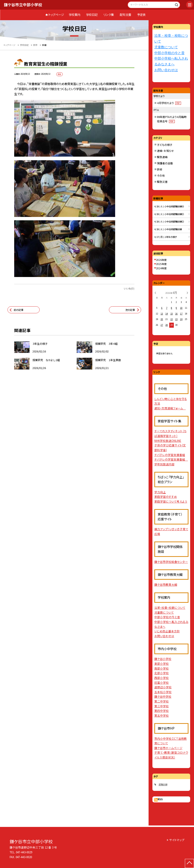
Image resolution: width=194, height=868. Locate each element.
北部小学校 (161, 673)
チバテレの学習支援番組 (169, 455)
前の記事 (18, 310)
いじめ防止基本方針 (167, 631)
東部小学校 (161, 663)
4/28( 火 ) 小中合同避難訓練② (169, 221)
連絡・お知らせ (165, 151)
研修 (159, 169)
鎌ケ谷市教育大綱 (165, 584)
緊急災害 (162, 182)
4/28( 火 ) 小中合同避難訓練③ (169, 214)
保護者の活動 (165, 163)
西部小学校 (161, 678)
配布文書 (125, 14)
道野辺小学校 (163, 687)
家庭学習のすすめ (165, 497)
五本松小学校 (163, 692)
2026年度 (161, 260)
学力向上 (160, 492)
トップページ (56, 14)
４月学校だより (169, 103)
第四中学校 (161, 711)
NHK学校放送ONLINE (167, 441)
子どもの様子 (164, 145)
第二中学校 (161, 701)
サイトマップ (176, 840)
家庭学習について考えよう (170, 501)
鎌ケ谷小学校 (162, 659)
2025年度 (161, 264)
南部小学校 (161, 668)
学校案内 (74, 14)
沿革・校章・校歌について (169, 607)
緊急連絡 (162, 157)
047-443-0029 (24, 852)
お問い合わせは (166, 70)
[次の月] (187, 292)
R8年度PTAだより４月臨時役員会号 (172, 119)
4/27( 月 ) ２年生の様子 (165, 237)
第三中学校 (161, 706)
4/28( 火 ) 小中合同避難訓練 (168, 229)
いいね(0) (129, 288)
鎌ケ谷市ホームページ (168, 748)
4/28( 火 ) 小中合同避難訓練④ (169, 206)
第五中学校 (161, 715)
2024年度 (161, 268)
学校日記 (92, 14)
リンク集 (108, 14)
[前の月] (155, 292)
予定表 (141, 14)
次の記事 (130, 310)
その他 (161, 175)
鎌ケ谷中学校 (162, 696)
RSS (160, 799)
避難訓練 (163, 784)
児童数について (166, 47)
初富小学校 (161, 682)
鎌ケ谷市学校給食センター (171, 562)
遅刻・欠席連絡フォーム (170, 408)
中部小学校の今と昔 (169, 53)
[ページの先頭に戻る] (189, 863)
